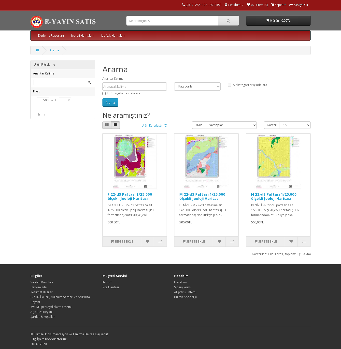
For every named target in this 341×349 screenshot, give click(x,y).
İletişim (107, 282)
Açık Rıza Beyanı (41, 312)
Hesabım (180, 282)
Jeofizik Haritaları (113, 35)
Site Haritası (110, 287)
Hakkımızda (38, 287)
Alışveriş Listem (185, 292)
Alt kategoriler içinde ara (247, 85)
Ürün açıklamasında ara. (121, 93)
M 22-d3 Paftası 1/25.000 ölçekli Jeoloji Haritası (202, 196)
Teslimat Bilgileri (41, 292)
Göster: (272, 125)
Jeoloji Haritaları (82, 35)
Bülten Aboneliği (185, 297)
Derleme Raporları (51, 35)
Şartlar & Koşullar (42, 317)
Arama (54, 50)
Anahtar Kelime (113, 78)
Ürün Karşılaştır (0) (154, 125)
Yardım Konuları (41, 282)
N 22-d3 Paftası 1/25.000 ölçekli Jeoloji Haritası (274, 196)
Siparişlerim (182, 287)
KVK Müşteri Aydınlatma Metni (50, 307)
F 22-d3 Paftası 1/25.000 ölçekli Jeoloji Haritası (130, 196)
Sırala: (199, 125)
